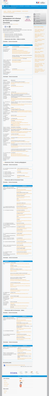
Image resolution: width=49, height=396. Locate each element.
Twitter (5, 392)
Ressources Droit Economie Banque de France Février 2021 (14, 365)
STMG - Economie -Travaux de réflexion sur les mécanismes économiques (40, 60)
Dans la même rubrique (38, 26)
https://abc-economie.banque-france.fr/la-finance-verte (19, 293)
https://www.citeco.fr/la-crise (15, 108)
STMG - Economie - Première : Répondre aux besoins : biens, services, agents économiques (40, 55)
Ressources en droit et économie (9, 12)
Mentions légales (6, 384)
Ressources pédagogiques (16, 11)
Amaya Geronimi (15, 24)
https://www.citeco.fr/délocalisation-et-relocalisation (19, 128)
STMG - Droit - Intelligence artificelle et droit (39, 52)
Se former (36, 16)
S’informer (36, 18)
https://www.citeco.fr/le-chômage (16, 121)
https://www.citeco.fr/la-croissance (17, 50)
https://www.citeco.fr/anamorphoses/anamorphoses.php (21, 52)
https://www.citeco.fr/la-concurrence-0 (18, 69)
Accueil (5, 11)
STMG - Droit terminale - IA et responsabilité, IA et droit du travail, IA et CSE (39, 30)
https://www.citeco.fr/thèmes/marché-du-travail (18, 116)
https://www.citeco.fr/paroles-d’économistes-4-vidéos (19, 151)
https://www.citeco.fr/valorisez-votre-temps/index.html (20, 53)
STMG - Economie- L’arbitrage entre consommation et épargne (40, 40)
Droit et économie (25, 11)
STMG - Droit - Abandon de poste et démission (39, 49)
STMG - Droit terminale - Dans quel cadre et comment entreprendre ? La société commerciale (40, 65)
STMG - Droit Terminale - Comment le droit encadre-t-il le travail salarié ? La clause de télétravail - (40, 71)
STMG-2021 (9, 11)
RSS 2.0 (22, 380)
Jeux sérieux (36, 14)
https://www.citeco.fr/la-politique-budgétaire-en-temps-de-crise (21, 110)
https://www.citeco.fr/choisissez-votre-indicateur (19, 51)
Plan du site (5, 382)
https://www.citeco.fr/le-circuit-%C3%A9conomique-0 (20, 47)
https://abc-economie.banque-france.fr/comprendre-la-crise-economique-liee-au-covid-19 (24, 190)
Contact (5, 380)
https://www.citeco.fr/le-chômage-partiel (17, 119)
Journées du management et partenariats (39, 20)
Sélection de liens (37, 23)
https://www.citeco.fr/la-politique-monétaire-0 (24, 111)
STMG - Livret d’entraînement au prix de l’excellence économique (39, 44)
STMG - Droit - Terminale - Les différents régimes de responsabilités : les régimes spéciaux (40, 35)
